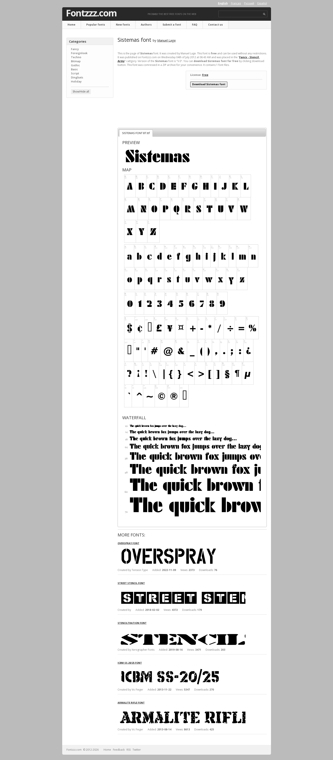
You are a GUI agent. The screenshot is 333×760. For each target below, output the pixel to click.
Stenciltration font (132, 622)
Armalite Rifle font (131, 702)
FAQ (194, 24)
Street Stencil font (131, 583)
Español (262, 3)
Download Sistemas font (208, 84)
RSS (129, 749)
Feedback (119, 749)
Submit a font (172, 24)
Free (205, 75)
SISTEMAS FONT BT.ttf (136, 133)
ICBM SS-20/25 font (130, 662)
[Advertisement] (89, 169)
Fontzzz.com (91, 13)
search (264, 14)
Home (71, 24)
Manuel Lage (166, 40)
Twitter (137, 749)
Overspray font (128, 543)
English (223, 3)
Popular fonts (95, 24)
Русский (249, 3)
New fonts (123, 24)
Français (236, 3)
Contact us (215, 24)
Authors (146, 24)
